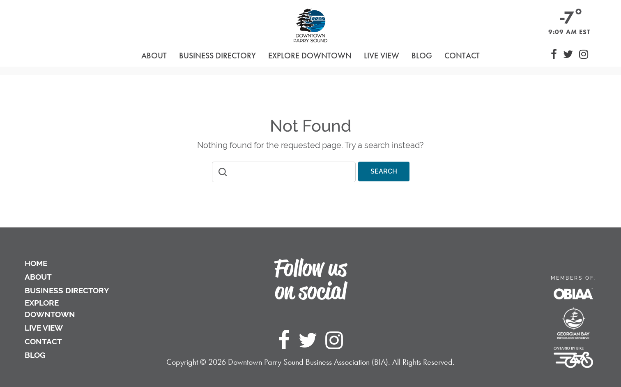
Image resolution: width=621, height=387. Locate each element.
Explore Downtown (50, 308)
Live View (381, 55)
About (38, 276)
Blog (422, 55)
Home (36, 263)
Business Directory (67, 290)
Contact (462, 55)
